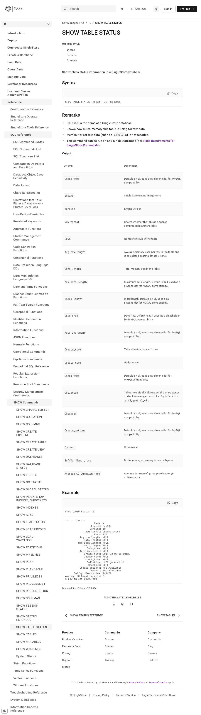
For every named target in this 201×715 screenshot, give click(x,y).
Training (109, 673)
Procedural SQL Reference (31, 366)
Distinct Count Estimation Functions (30, 295)
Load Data (14, 62)
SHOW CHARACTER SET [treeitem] (32, 409)
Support (67, 673)
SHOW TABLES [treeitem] (26, 634)
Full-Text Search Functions (31, 304)
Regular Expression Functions (26, 375)
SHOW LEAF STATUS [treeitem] (30, 522)
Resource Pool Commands (31, 384)
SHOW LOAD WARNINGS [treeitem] (24, 538)
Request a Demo (72, 659)
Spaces (109, 659)
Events (109, 666)
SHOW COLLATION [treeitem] (29, 417)
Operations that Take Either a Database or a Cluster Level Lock (28, 203)
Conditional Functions (28, 257)
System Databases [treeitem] (23, 699)
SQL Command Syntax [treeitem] (28, 142)
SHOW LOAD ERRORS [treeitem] (31, 529)
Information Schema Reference (24, 708)
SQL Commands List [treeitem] (27, 149)
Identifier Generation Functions (27, 320)
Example (72, 60)
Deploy (12, 40)
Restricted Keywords (27, 221)
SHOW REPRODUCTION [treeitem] (32, 591)
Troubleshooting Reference (28, 692)
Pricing (66, 666)
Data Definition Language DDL (30, 266)
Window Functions (25, 685)
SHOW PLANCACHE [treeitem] (29, 569)
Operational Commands (29, 351)
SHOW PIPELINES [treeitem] (28, 554)
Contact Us (154, 652)
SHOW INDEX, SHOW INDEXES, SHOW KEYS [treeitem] (31, 498)
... (90, 22)
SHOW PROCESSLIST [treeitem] (30, 583)
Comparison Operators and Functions (28, 165)
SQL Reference (20, 134)
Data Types (21, 185)
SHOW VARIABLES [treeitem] (28, 641)
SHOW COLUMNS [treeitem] (28, 424)
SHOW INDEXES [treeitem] (27, 507)
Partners (153, 673)
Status (66, 680)
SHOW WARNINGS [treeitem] (28, 649)
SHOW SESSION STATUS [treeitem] (27, 607)
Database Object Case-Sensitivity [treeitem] (28, 176)
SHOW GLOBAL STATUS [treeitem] (32, 489)
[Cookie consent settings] (4, 711)
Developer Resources (22, 84)
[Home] (13, 9)
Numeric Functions (26, 344)
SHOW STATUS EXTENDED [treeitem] (26, 618)
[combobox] (156, 9)
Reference (14, 102)
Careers (152, 666)
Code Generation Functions (24, 248)
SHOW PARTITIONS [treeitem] (29, 547)
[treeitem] (26, 33)
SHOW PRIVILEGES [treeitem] (29, 576)
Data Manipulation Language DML (26, 277)
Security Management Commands (28, 393)
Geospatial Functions (27, 312)
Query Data (15, 69)
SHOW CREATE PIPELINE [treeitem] (26, 433)
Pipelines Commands (27, 359)
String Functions (24, 663)
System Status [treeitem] (26, 656)
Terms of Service (158, 695)
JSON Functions (24, 337)
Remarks (72, 55)
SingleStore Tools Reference (29, 127)
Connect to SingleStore (23, 47)
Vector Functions (24, 678)
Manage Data (16, 76)
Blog (150, 659)
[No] (122, 617)
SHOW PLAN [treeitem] (24, 562)
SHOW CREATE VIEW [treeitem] (30, 449)
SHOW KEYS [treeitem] (24, 515)
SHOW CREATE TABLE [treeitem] (31, 442)
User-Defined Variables (28, 214)
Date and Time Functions (30, 286)
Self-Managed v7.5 (73, 22)
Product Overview (72, 652)
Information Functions (28, 330)
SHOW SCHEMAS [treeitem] (28, 598)
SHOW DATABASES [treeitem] (29, 457)
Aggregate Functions (27, 229)
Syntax (71, 49)
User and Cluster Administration (18, 93)
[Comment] (131, 617)
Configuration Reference (26, 109)
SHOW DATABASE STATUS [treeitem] (28, 465)
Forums (109, 652)
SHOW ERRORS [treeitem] (26, 475)
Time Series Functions (28, 670)
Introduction (15, 33)
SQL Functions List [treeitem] (26, 156)
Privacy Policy (136, 695)
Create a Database (20, 55)
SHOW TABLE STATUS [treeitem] (31, 627)
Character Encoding (26, 192)
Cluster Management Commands (27, 237)
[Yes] (114, 617)
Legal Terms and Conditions (158, 708)
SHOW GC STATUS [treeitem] (29, 482)
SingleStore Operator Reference (24, 118)
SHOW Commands (25, 402)
